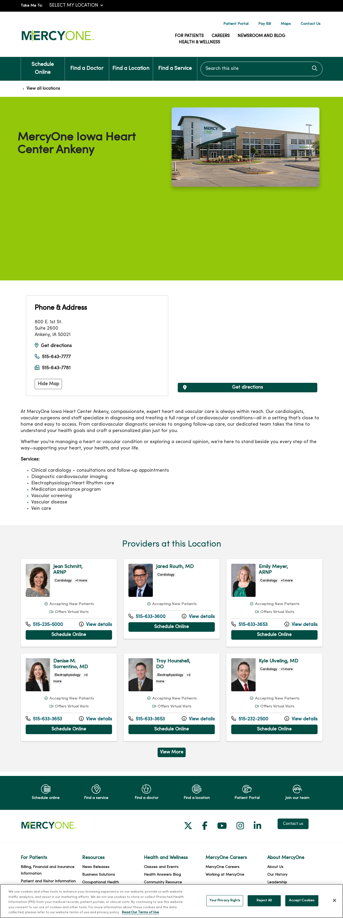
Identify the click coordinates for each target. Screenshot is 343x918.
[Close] (334, 900)
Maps (286, 24)
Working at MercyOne (225, 874)
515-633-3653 (249, 624)
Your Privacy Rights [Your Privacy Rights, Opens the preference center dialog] (224, 900)
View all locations (43, 89)
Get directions (56, 346)
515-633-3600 (147, 616)
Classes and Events (161, 867)
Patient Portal (235, 24)
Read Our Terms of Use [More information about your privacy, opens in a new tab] (140, 912)
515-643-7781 (56, 368)
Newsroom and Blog (261, 36)
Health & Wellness (199, 42)
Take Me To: (32, 5)
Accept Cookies (301, 900)
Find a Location (131, 64)
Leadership (277, 882)
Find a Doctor (86, 64)
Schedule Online (43, 66)
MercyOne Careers (222, 867)
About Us (275, 867)
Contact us (293, 824)
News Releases (95, 867)
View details (95, 624)
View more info (69, 603)
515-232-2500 (249, 718)
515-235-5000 (44, 624)
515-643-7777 (56, 357)
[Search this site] (262, 69)
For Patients (189, 36)
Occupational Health (100, 882)
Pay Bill (264, 24)
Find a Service (175, 64)
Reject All (264, 900)
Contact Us (310, 24)
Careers (221, 36)
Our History (277, 874)
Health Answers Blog (162, 874)
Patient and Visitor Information (48, 881)
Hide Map (48, 384)
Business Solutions (98, 874)
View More (171, 752)
